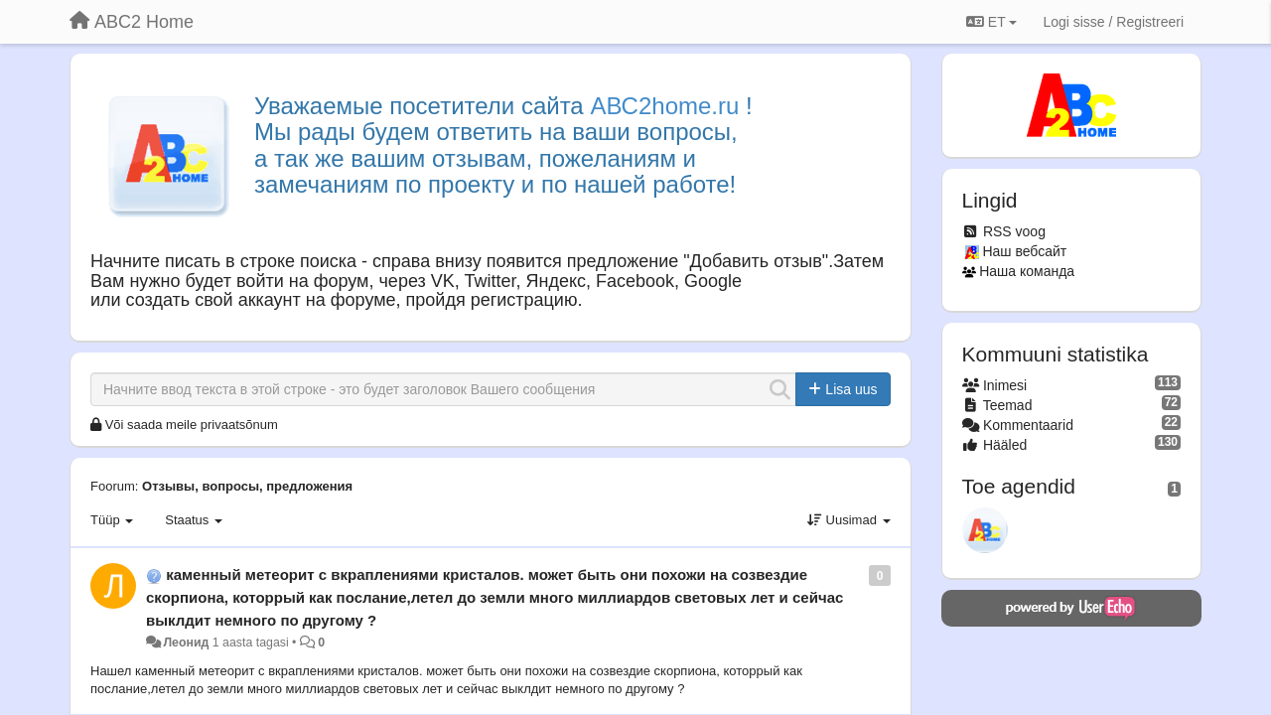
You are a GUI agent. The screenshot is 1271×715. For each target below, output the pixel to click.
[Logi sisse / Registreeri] (1113, 22)
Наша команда (1026, 271)
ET (991, 22)
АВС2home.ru (664, 105)
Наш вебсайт (1024, 251)
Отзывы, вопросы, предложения (247, 486)
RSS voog (1014, 231)
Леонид (186, 642)
